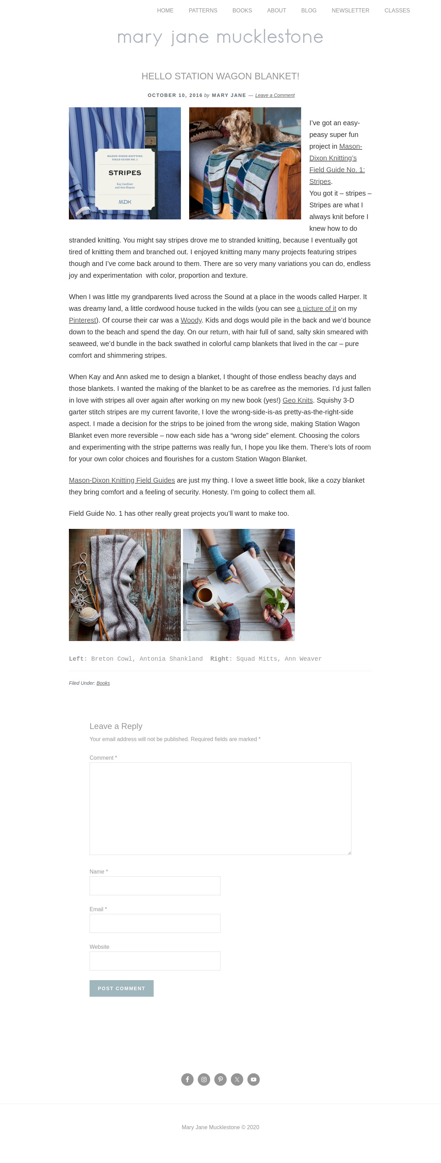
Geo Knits (298, 412)
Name (99, 884)
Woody (191, 332)
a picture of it (316, 320)
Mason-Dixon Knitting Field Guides (122, 492)
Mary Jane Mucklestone (220, 42)
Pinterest (82, 332)
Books (103, 695)
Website (100, 959)
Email (98, 921)
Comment (103, 770)
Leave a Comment (275, 107)
